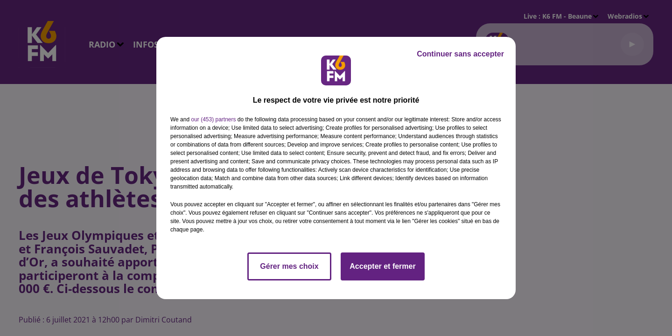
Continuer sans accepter (460, 54)
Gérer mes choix (289, 266)
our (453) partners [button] (213, 119)
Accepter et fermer (382, 266)
